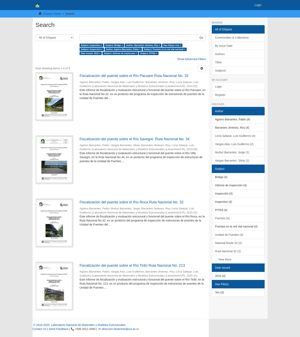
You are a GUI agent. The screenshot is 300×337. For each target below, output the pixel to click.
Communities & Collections (232, 37)
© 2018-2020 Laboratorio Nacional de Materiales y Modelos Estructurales (79, 325)
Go (201, 37)
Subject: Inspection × (91, 45)
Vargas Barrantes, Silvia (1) (232, 160)
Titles (218, 62)
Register (220, 94)
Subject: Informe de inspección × (120, 53)
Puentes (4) (222, 218)
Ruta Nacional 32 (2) (228, 251)
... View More (223, 259)
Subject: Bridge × (114, 45)
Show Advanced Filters (191, 59)
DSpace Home (52, 13)
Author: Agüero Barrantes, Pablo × (123, 49)
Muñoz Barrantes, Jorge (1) (232, 152)
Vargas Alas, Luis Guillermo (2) (234, 144)
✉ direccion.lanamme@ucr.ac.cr (118, 329)
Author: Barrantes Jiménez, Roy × (143, 45)
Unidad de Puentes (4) (229, 234)
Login (218, 86)
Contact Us (39, 329)
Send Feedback (58, 329)
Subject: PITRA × (148, 53)
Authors (220, 54)
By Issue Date (223, 45)
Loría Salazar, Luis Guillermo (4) (235, 135)
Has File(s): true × (172, 45)
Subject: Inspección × (91, 49)
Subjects (220, 70)
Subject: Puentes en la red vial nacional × (164, 49)
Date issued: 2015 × (90, 53)
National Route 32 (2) (228, 243)
